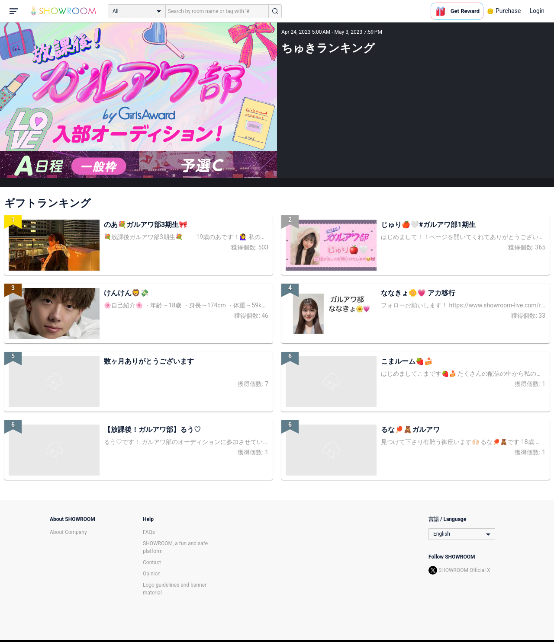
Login (536, 10)
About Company (68, 532)
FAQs (149, 532)
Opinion (152, 574)
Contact (152, 562)
